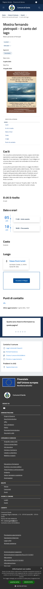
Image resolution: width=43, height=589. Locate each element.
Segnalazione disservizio (11, 538)
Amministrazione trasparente (13, 552)
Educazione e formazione (11, 464)
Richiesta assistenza (10, 543)
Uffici (5, 422)
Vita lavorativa (8, 447)
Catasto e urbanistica (10, 453)
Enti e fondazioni (9, 425)
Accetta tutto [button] (14, 582)
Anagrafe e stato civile (10, 442)
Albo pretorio (8, 557)
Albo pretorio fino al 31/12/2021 (14, 560)
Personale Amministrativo (12, 430)
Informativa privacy (10, 563)
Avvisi (6, 492)
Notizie (6, 486)
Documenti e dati (9, 433)
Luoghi (6, 500)
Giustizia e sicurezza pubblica (12, 467)
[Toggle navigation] (3, 7)
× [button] (41, 568)
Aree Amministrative (10, 419)
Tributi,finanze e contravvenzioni (14, 470)
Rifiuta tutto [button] (28, 582)
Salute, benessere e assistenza (13, 475)
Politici (6, 427)
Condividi (7, 42)
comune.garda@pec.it (10, 521)
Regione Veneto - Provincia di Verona (14, 2)
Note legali (7, 566)
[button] (21, 586)
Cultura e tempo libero (10, 444)
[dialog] (21, 577)
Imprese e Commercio (10, 450)
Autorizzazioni (8, 478)
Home (4, 15)
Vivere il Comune (13, 15)
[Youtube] (4, 408)
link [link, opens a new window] (39, 578)
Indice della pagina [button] (11, 119)
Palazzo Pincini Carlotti (17, 261)
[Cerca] (39, 8)
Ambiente (7, 472)
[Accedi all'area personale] (36, 2)
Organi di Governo (9, 416)
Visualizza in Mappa (22, 281)
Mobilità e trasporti (9, 455)
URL (4, 303)
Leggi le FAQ (7, 541)
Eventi (23, 15)
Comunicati (7, 489)
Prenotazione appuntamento (12, 535)
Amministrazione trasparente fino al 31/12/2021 (18, 555)
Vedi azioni (8, 46)
